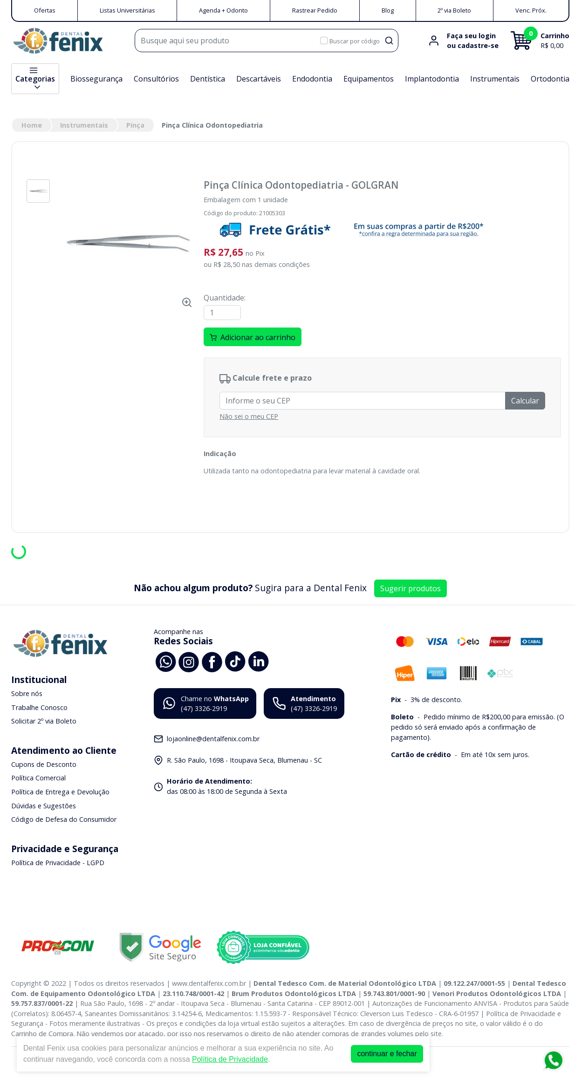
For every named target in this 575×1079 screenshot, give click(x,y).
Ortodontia (550, 79)
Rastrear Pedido (314, 10)
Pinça (135, 125)
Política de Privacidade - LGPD (57, 862)
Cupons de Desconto (43, 764)
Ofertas (44, 10)
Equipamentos (368, 79)
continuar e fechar (387, 1054)
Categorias (35, 79)
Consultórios (156, 79)
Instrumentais (495, 79)
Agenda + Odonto (223, 10)
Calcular (525, 401)
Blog (388, 10)
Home (31, 125)
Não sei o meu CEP (248, 416)
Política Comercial (38, 778)
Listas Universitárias (127, 10)
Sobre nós (26, 693)
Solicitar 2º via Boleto (43, 721)
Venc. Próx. (531, 10)
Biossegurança (96, 79)
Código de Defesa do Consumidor (63, 819)
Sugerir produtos (410, 588)
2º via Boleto (454, 10)
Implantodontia (432, 79)
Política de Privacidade (230, 1059)
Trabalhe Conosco (39, 707)
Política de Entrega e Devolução (60, 791)
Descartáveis (258, 79)
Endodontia (312, 79)
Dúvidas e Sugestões (43, 805)
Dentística (207, 79)
